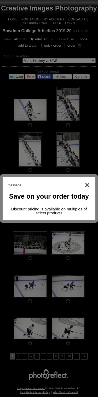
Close (80, 185)
